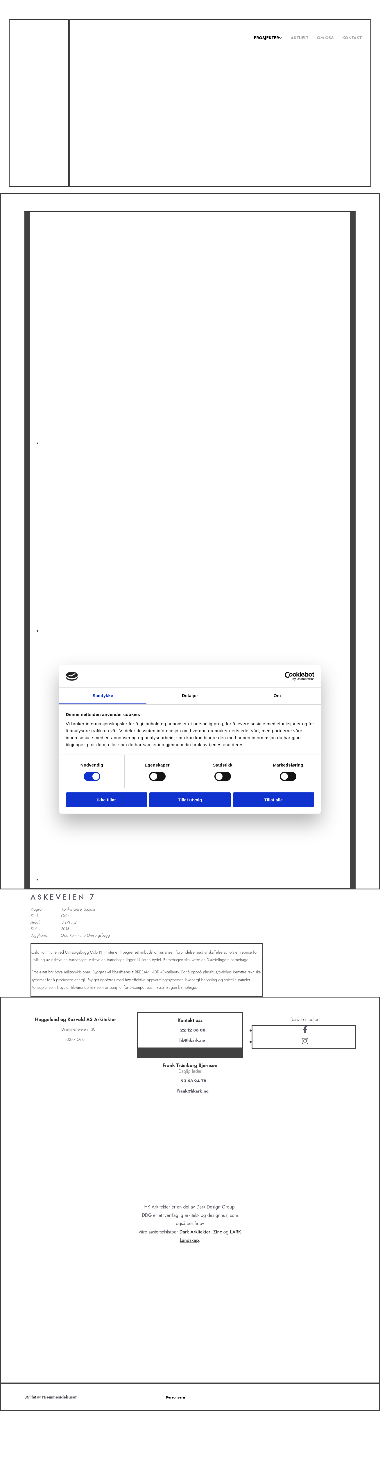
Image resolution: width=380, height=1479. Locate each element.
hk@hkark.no (192, 1040)
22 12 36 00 (192, 1030)
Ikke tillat (106, 799)
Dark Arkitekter (194, 1232)
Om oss (325, 38)
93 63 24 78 (193, 1081)
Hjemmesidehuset (59, 1397)
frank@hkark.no (193, 1091)
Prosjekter (266, 38)
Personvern (175, 1397)
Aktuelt (299, 38)
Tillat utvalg (190, 799)
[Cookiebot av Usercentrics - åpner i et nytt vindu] (289, 676)
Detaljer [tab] (190, 695)
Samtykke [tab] (103, 695)
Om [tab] (277, 695)
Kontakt (352, 38)
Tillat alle (273, 799)
